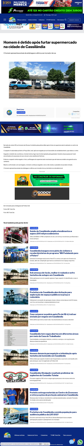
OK (40, 444)
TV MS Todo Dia (55, 435)
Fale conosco (60, 19)
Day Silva (68, 263)
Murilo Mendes (70, 241)
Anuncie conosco (74, 20)
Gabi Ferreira (52, 304)
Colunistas (42, 19)
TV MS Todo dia (50, 19)
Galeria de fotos (32, 19)
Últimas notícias (21, 19)
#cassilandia (34, 228)
